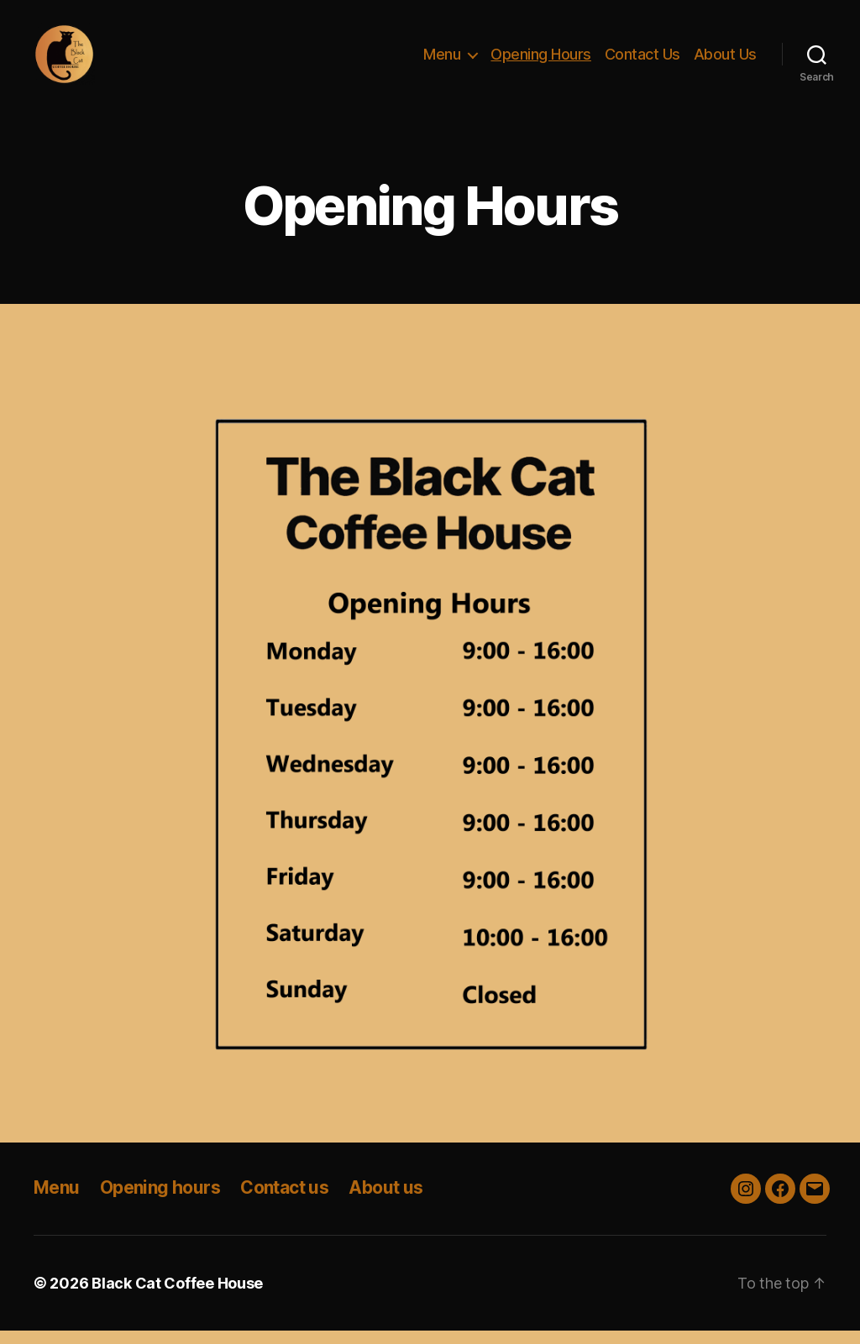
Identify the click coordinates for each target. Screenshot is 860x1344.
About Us (725, 61)
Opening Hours (540, 61)
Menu (441, 61)
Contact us (284, 1201)
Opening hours (160, 1201)
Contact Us (642, 61)
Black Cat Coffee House (177, 1296)
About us (385, 1201)
